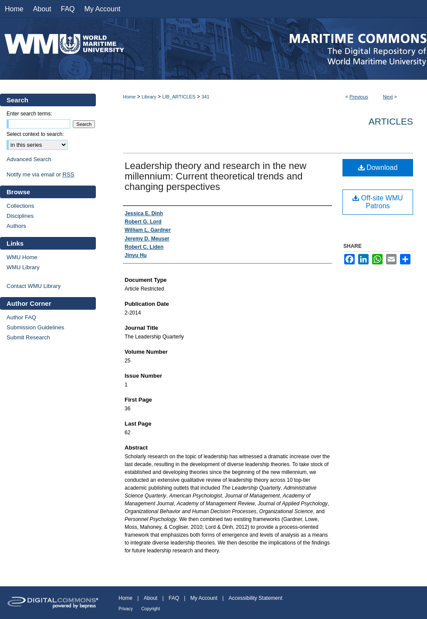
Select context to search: (35, 134)
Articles (391, 121)
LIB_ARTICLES (178, 96)
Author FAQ (21, 317)
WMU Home (22, 257)
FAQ (174, 598)
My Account (203, 598)
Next (388, 96)
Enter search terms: (29, 114)
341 (205, 96)
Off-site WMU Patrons (377, 202)
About (150, 598)
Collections (20, 206)
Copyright (150, 608)
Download (378, 167)
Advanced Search (29, 159)
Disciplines (20, 216)
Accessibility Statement (255, 598)
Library (149, 96)
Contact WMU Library (34, 286)
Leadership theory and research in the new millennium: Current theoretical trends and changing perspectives (215, 176)
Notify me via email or (40, 174)
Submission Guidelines (35, 327)
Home (129, 96)
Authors (16, 226)
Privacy (126, 608)
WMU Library (23, 267)
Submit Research (28, 337)
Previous (358, 96)
